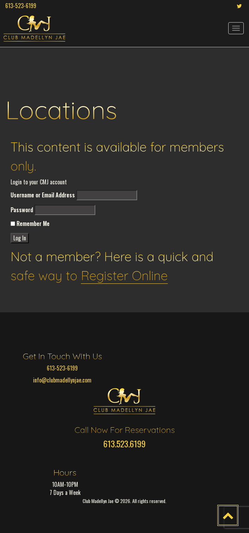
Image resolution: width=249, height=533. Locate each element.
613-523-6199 (20, 5)
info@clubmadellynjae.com (62, 380)
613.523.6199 (124, 443)
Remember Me (30, 224)
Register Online (124, 275)
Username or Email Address (43, 195)
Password (22, 210)
